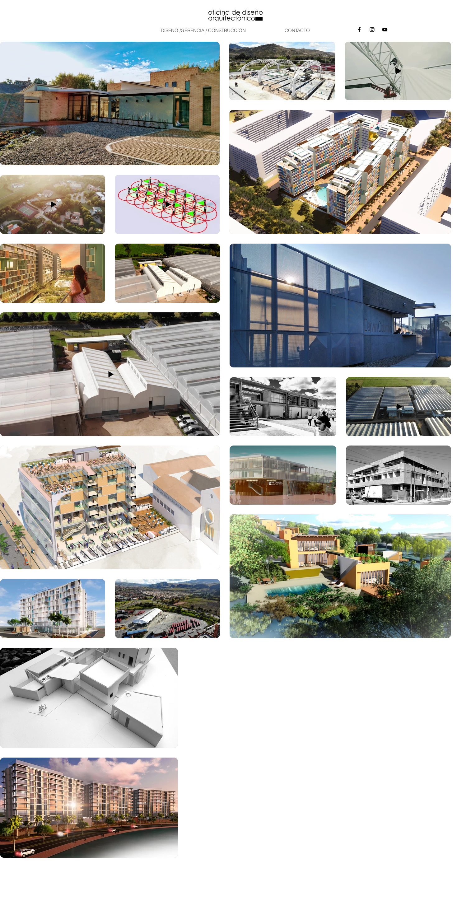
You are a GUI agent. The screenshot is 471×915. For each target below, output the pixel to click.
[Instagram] (372, 29)
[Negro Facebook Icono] (359, 29)
